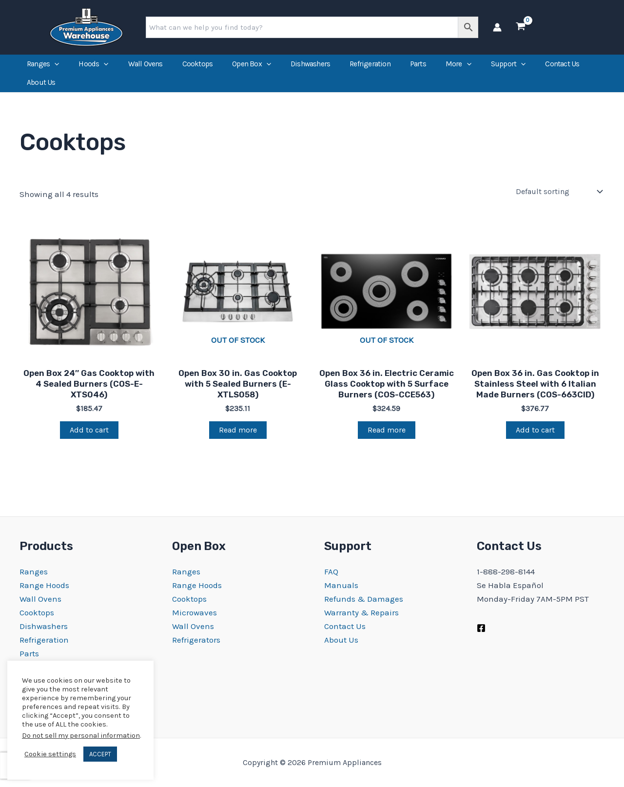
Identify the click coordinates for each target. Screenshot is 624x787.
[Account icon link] (497, 27)
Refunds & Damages (363, 599)
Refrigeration (370, 66)
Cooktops (197, 66)
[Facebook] (481, 628)
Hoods (93, 66)
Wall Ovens (145, 66)
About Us (41, 91)
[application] (54, 66)
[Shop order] (560, 203)
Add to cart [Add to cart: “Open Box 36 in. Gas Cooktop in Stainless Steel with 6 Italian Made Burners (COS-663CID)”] (535, 441)
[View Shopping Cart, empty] (520, 27)
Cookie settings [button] (50, 754)
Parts (418, 66)
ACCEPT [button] (100, 754)
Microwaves (194, 612)
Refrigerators (196, 640)
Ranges (43, 66)
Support (508, 66)
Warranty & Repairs (361, 612)
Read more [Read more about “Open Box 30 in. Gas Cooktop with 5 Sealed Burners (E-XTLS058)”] (238, 441)
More (458, 66)
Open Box (251, 66)
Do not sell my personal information (81, 735)
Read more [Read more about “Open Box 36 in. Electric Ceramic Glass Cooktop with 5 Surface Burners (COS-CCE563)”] (387, 441)
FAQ (331, 571)
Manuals (341, 585)
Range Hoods (44, 585)
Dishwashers (310, 66)
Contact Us (562, 66)
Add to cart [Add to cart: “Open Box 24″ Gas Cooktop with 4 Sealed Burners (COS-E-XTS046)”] (89, 441)
